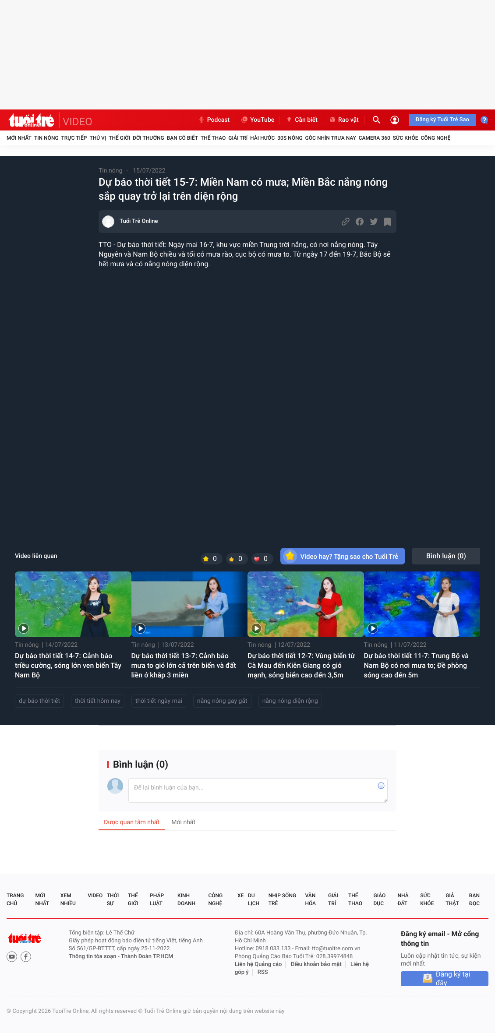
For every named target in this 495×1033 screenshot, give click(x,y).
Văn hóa (310, 899)
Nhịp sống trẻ (282, 899)
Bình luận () (446, 556)
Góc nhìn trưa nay (330, 138)
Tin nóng (46, 138)
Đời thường (148, 138)
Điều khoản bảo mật (316, 964)
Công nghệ (435, 138)
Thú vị (97, 138)
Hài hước (262, 138)
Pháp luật (157, 899)
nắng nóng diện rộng (290, 701)
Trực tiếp (74, 138)
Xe (240, 895)
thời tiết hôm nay (97, 701)
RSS (263, 972)
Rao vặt (344, 120)
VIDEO (77, 122)
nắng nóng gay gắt (222, 701)
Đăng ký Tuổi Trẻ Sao (442, 119)
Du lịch (253, 899)
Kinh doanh (186, 899)
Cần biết (301, 120)
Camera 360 (374, 138)
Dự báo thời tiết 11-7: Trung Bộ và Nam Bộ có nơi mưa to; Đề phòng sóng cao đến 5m (416, 665)
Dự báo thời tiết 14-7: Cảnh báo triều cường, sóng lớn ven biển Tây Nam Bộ (68, 665)
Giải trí (238, 138)
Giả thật (452, 899)
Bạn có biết (182, 138)
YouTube (257, 120)
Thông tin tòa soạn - (95, 956)
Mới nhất (19, 138)
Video (95, 895)
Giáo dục (380, 899)
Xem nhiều (68, 899)
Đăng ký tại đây (453, 978)
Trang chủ (15, 899)
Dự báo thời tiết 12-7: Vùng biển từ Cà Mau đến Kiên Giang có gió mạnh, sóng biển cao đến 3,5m (301, 665)
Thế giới (119, 138)
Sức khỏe (405, 138)
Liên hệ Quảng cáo (258, 964)
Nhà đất (402, 899)
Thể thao (213, 138)
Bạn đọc (474, 899)
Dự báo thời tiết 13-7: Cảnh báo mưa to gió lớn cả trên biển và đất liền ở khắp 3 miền (183, 665)
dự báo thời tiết (39, 701)
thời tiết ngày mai (158, 701)
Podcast (214, 120)
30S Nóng (289, 138)
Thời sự (113, 899)
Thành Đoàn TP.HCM (147, 956)
